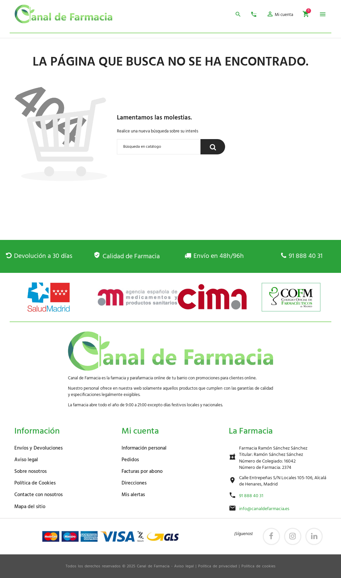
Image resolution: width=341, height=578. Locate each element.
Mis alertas (133, 495)
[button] (279, 15)
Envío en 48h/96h (214, 256)
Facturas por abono (142, 472)
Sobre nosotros (30, 472)
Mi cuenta (140, 431)
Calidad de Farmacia (127, 256)
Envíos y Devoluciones (38, 448)
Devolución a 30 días (39, 256)
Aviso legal (26, 460)
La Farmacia (251, 431)
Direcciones (134, 483)
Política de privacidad (217, 566)
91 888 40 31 (301, 256)
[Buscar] (159, 146)
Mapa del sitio (29, 507)
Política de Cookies (35, 483)
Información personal (144, 448)
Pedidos (130, 460)
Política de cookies (258, 566)
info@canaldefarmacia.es (264, 509)
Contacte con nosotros (38, 495)
